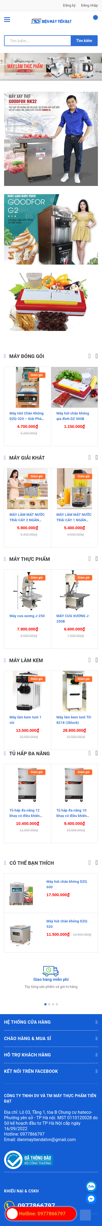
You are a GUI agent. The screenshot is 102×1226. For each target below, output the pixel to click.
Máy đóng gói (26, 351)
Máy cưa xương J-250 (27, 611)
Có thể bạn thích (32, 858)
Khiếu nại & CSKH (21, 1186)
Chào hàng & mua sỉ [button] (51, 1034)
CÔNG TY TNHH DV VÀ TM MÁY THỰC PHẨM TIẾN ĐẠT (50, 1093)
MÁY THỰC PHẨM (29, 554)
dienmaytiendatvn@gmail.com (46, 1134)
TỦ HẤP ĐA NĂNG (29, 748)
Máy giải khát (27, 452)
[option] (51, 67)
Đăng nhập (89, 5)
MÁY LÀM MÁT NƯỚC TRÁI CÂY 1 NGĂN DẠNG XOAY (74, 514)
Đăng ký (69, 5)
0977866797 (32, 1129)
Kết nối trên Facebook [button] (51, 1066)
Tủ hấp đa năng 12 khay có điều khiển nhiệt (25, 810)
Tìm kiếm (84, 41)
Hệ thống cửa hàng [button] (51, 1017)
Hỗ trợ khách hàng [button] (51, 1050)
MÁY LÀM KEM (26, 655)
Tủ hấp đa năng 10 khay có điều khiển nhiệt (72, 810)
